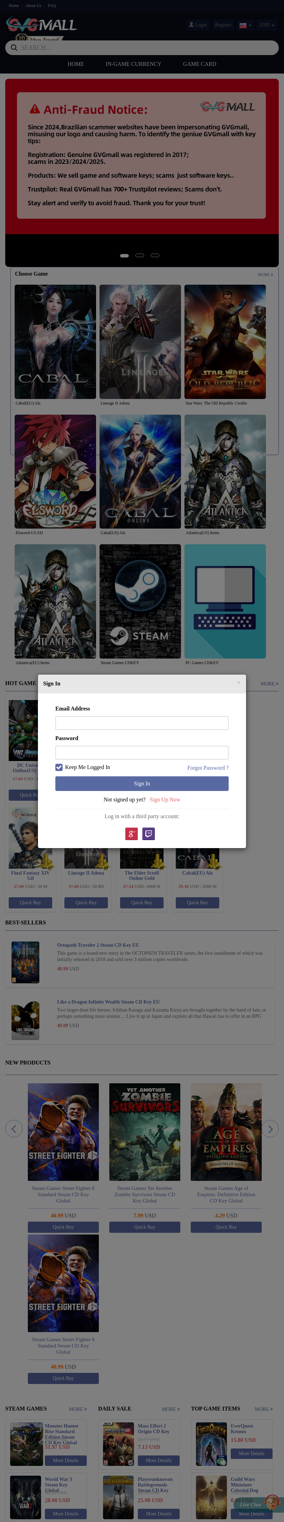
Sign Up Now (165, 799)
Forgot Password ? (208, 768)
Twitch (148, 834)
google (131, 834)
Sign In (142, 783)
